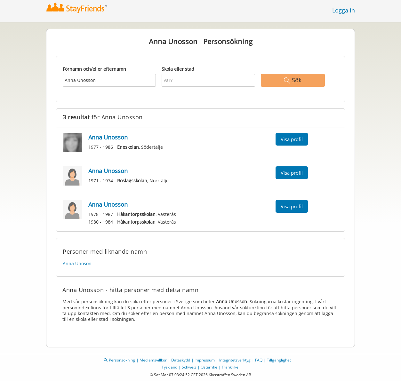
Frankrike (230, 367)
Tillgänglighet (279, 360)
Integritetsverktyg (235, 360)
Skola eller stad (178, 69)
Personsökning (122, 360)
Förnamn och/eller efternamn (94, 69)
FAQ (258, 360)
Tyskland (169, 367)
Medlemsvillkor (153, 360)
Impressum (205, 360)
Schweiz (189, 367)
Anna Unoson (77, 263)
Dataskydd (180, 360)
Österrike (209, 367)
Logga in (343, 10)
